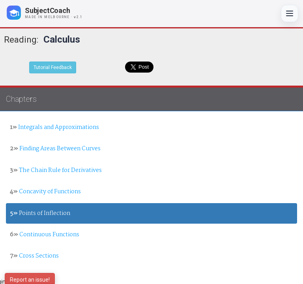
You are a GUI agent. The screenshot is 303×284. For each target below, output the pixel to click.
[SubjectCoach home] (51, 12)
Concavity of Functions (45, 191)
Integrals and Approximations (54, 127)
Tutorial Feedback (53, 67)
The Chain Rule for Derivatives (56, 170)
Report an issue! (30, 280)
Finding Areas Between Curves (55, 148)
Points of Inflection (40, 213)
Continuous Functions (44, 234)
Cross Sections (34, 256)
